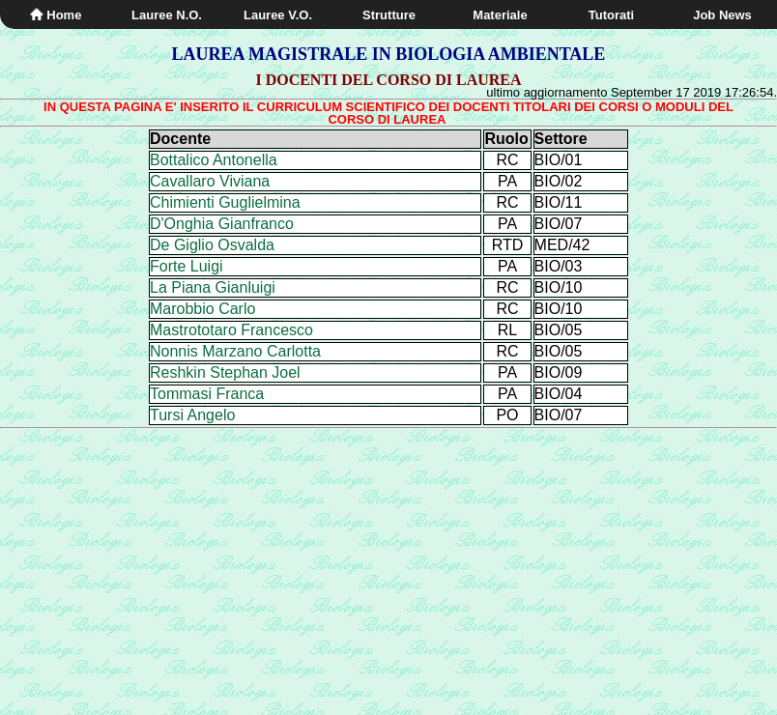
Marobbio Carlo (202, 308)
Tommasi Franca (207, 394)
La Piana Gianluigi (212, 287)
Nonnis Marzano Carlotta (235, 351)
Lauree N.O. (166, 15)
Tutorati (611, 15)
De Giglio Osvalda (212, 245)
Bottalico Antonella (213, 160)
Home (56, 15)
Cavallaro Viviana (210, 181)
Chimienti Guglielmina (225, 202)
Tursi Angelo (192, 415)
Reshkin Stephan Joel (225, 372)
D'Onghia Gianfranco (222, 223)
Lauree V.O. (278, 15)
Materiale (500, 15)
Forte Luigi (186, 266)
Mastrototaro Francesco (231, 330)
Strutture (389, 15)
